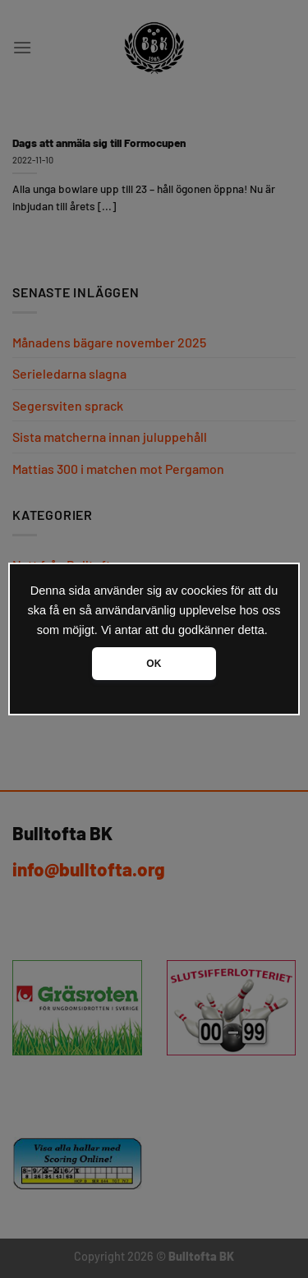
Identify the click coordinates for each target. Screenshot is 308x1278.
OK (153, 663)
